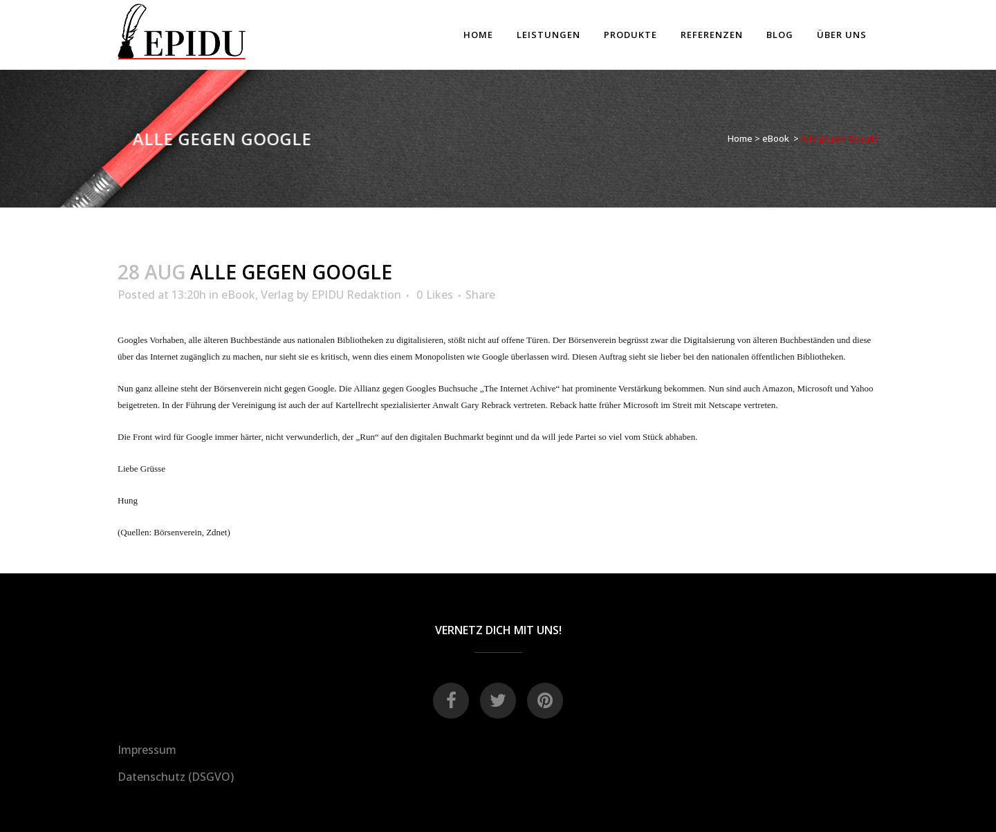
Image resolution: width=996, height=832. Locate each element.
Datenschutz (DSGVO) (176, 776)
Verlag (277, 294)
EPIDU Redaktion (356, 294)
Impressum (147, 749)
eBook (775, 138)
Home (740, 138)
